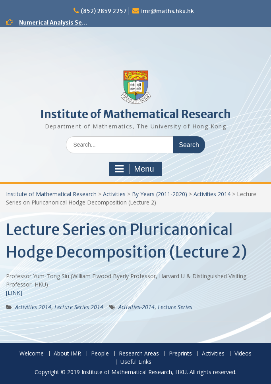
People (100, 353)
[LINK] (14, 292)
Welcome (31, 353)
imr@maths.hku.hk (167, 11)
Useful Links (135, 362)
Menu (134, 169)
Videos (243, 353)
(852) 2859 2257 (104, 11)
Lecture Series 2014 (78, 307)
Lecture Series (175, 307)
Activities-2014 (136, 307)
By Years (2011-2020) (159, 194)
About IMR (67, 353)
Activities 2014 (212, 194)
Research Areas (139, 353)
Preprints (180, 353)
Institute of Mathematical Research (135, 114)
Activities (114, 194)
